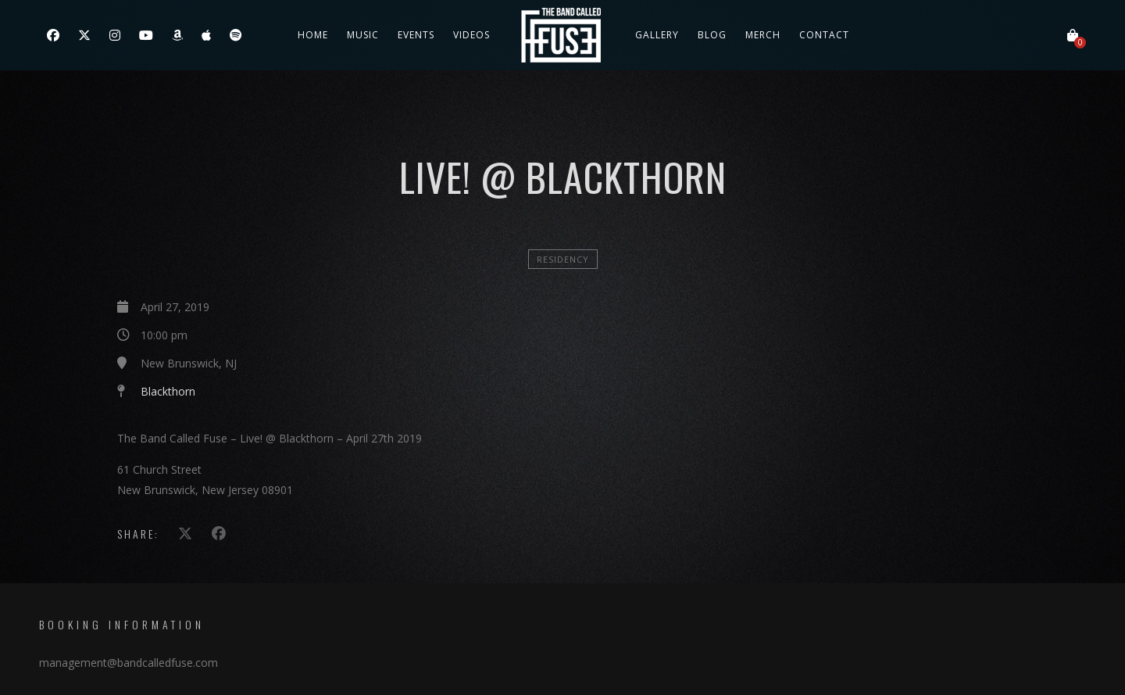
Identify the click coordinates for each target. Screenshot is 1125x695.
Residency (563, 259)
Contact (824, 34)
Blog (712, 34)
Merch (762, 34)
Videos (471, 34)
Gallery (657, 34)
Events (416, 34)
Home (313, 34)
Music (363, 34)
